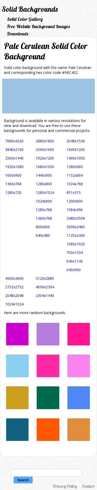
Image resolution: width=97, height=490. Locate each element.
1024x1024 (14, 304)
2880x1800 (45, 140)
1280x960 (74, 166)
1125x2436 (75, 235)
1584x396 (74, 209)
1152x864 (74, 175)
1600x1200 (75, 149)
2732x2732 (14, 286)
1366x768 (13, 183)
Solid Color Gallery (25, 19)
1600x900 (13, 175)
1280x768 (44, 209)
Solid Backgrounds (30, 9)
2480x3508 (75, 218)
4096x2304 (45, 286)
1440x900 (44, 175)
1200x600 (74, 201)
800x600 (43, 226)
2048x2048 (14, 295)
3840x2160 (14, 149)
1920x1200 (45, 158)
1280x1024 (45, 192)
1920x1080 (14, 166)
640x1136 (74, 261)
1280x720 (13, 192)
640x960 (73, 269)
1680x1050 (45, 166)
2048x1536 (75, 140)
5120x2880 (45, 278)
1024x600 (44, 201)
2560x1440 (14, 158)
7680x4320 (14, 140)
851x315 (73, 192)
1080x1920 (75, 243)
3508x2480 (75, 226)
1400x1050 (75, 158)
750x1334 (74, 252)
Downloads (17, 34)
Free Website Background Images (38, 26)
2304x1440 (45, 295)
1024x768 (74, 183)
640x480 (43, 235)
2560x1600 (45, 149)
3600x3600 (14, 278)
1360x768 (44, 218)
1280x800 (44, 183)
